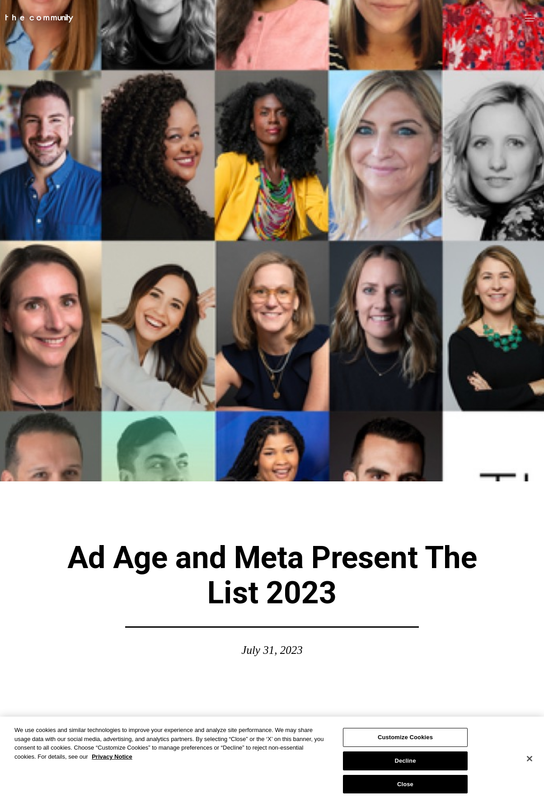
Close (405, 787)
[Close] (529, 762)
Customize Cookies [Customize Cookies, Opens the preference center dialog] (405, 740)
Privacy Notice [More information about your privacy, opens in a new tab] (112, 759)
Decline (405, 763)
